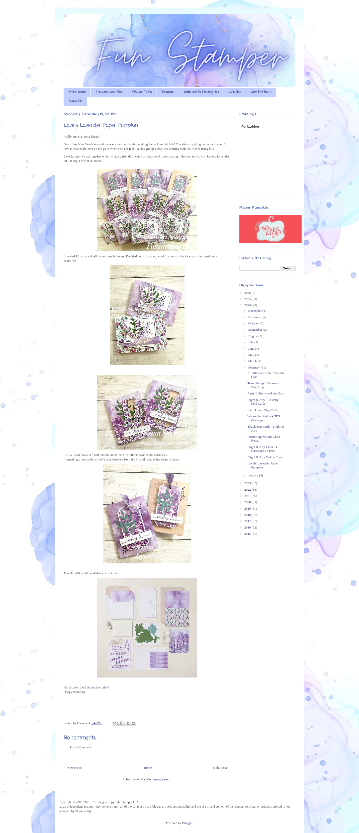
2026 (248, 293)
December (255, 310)
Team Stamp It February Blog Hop (263, 385)
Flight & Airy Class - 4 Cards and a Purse (262, 449)
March (253, 361)
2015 (248, 533)
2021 (248, 496)
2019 (248, 508)
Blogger (187, 823)
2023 (248, 483)
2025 (248, 299)
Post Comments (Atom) (156, 779)
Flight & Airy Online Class (264, 457)
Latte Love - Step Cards (262, 410)
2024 (248, 305)
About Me (75, 101)
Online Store (77, 92)
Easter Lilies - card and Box (265, 393)
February (254, 367)
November (255, 317)
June (251, 348)
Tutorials (168, 92)
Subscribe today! (98, 687)
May (251, 355)
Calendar (235, 92)
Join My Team (261, 92)
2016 (248, 527)
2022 (248, 489)
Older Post (220, 767)
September (255, 329)
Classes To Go (142, 92)
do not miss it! (113, 573)
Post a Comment (80, 747)
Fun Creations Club (109, 92)
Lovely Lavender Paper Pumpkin (262, 465)
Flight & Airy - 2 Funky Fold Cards (262, 402)
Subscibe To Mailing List (201, 92)
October (254, 323)
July (251, 342)
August (253, 336)
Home (148, 767)
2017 (248, 521)
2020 (248, 502)
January (253, 475)
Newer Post (74, 767)
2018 (248, 515)
